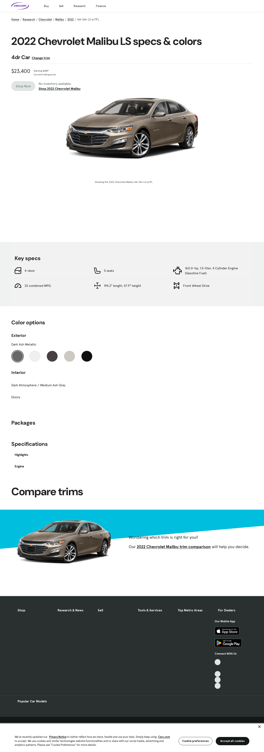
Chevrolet (45, 19)
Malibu (59, 19)
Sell (61, 6)
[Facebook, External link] (218, 668)
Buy (46, 6)
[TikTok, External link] (218, 662)
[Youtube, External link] (218, 674)
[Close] (259, 726)
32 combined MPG (38, 286)
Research (80, 6)
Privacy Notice (57, 737)
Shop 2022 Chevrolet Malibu (59, 88)
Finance (101, 6)
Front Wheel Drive (196, 286)
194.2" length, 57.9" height (122, 286)
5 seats (109, 271)
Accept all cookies (232, 741)
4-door (30, 271)
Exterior (18, 335)
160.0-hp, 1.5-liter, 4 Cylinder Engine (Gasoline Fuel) (211, 270)
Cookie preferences (195, 741)
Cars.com (164, 737)
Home (15, 19)
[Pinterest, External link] (218, 686)
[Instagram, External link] (218, 680)
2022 (70, 19)
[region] (132, 737)
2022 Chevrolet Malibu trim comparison (174, 546)
